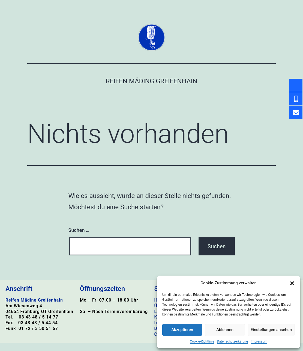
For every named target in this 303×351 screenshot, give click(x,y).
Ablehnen (224, 329)
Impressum (259, 341)
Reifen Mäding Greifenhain (151, 81)
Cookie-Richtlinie (202, 341)
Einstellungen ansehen (271, 329)
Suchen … (78, 230)
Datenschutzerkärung (232, 341)
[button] (292, 283)
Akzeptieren (182, 329)
